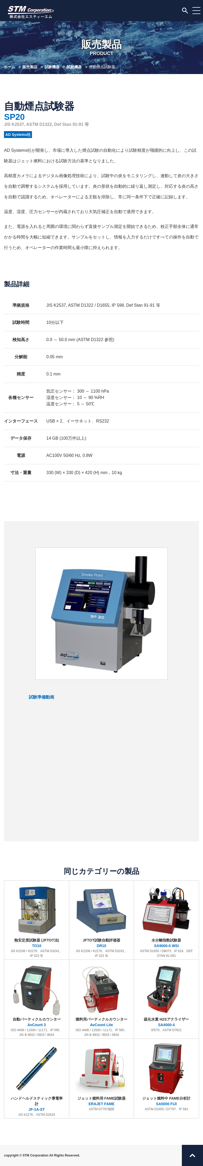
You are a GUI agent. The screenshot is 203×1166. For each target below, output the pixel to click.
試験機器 (52, 67)
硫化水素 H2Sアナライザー (166, 997)
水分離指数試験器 (166, 920)
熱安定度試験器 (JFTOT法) (37, 920)
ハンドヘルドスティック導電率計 (37, 1079)
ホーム (9, 67)
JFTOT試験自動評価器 (101, 920)
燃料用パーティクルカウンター (101, 999)
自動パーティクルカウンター (37, 999)
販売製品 (29, 67)
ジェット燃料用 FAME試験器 (101, 1076)
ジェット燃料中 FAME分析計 (166, 1076)
